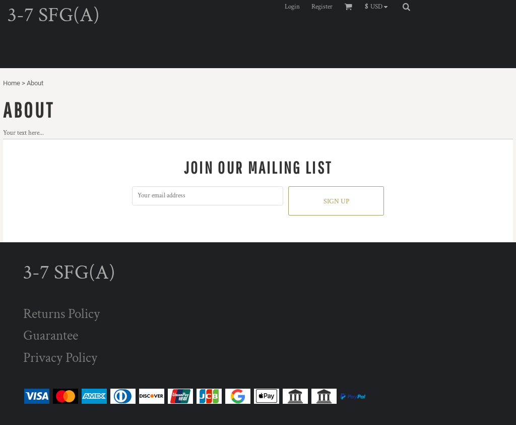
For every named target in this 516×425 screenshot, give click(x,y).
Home (11, 83)
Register (322, 7)
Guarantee (50, 335)
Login (292, 7)
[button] (379, 6)
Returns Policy (61, 314)
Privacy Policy (60, 357)
